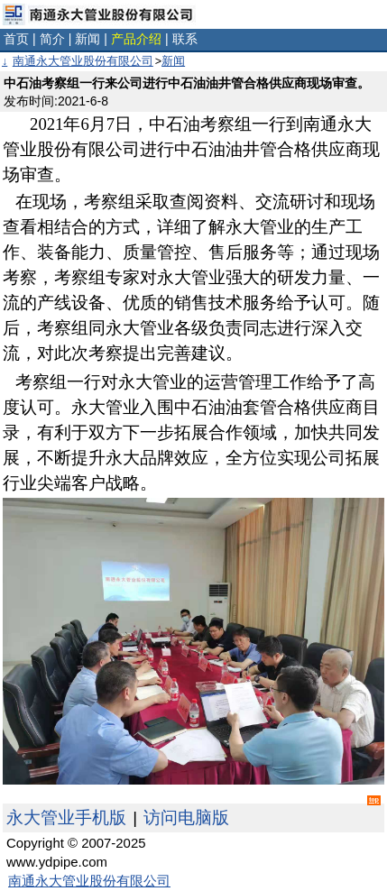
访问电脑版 (186, 817)
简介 (52, 39)
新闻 (87, 39)
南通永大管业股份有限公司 (83, 61)
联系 (185, 39)
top (374, 799)
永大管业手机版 (66, 817)
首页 (16, 39)
